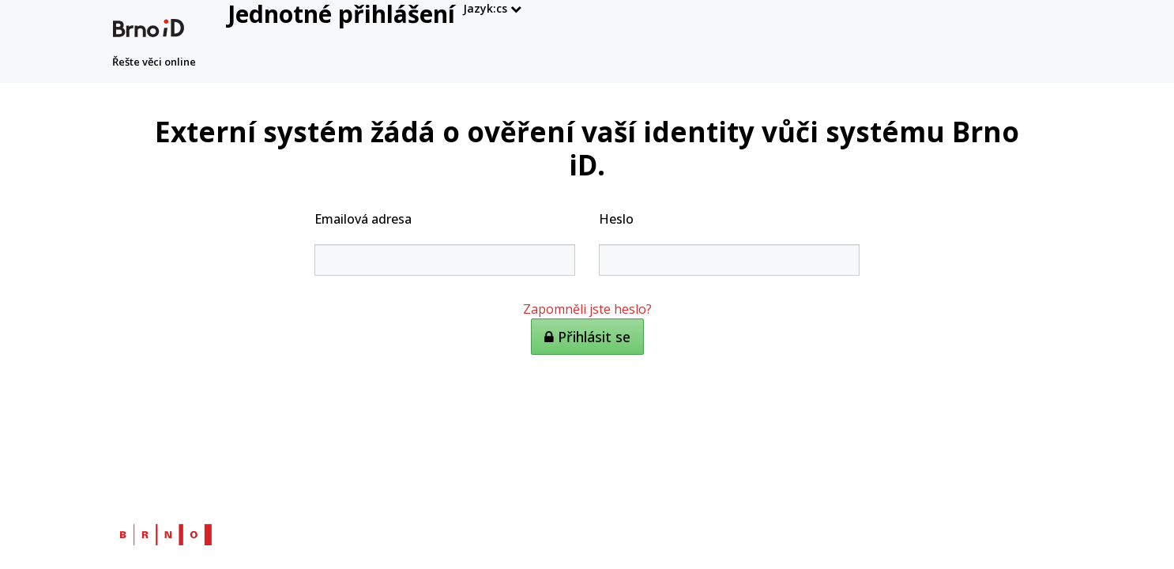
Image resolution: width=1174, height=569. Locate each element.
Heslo (616, 219)
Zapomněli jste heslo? (587, 309)
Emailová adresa (363, 219)
